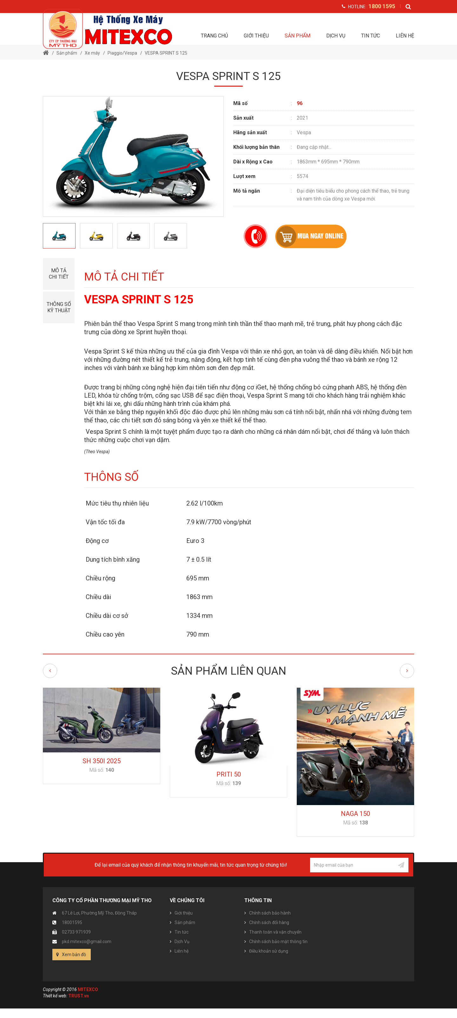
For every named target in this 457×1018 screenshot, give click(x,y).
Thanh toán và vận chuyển (275, 932)
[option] (59, 235)
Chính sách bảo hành (270, 913)
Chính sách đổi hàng (269, 922)
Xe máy (92, 53)
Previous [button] (50, 671)
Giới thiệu (256, 36)
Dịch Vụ (335, 36)
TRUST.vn (78, 995)
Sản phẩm (297, 36)
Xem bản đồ (74, 954)
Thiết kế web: (55, 995)
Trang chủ (214, 36)
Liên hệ (405, 36)
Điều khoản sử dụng (268, 951)
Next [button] (407, 671)
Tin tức (370, 36)
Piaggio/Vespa (122, 53)
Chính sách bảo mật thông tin (278, 941)
